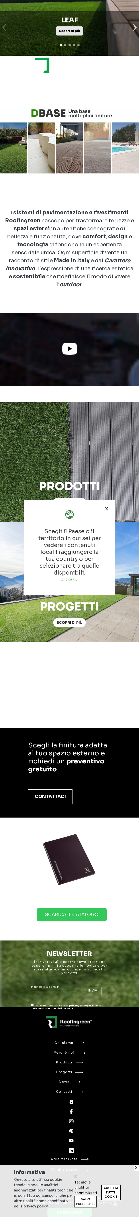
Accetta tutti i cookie (111, 1192)
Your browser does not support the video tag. (69, 689)
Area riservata (69, 1159)
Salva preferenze (85, 1201)
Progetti (69, 1072)
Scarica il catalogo (71, 914)
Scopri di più (69, 622)
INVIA (92, 990)
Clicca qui (70, 579)
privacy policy (78, 1005)
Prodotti (69, 1062)
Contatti (69, 1092)
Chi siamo (69, 1043)
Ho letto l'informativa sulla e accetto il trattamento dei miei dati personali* (67, 1007)
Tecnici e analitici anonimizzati (85, 1187)
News (69, 1082)
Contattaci (50, 796)
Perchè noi (69, 1053)
